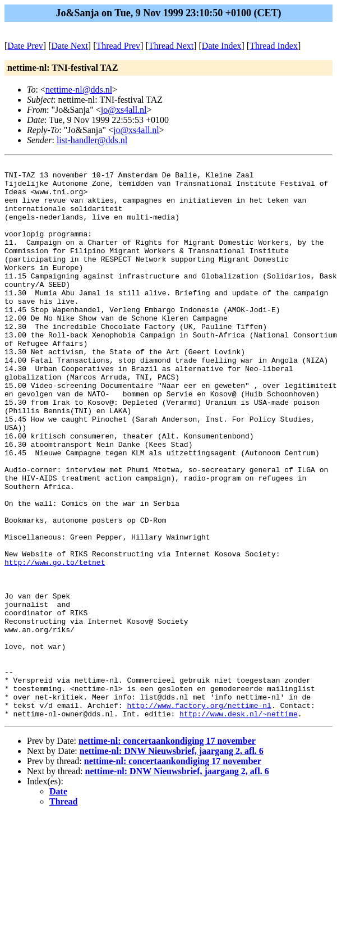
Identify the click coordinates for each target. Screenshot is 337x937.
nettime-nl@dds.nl (78, 89)
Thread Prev (118, 46)
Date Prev (25, 46)
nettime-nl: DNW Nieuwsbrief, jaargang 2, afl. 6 (172, 862)
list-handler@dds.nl (92, 140)
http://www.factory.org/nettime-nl (199, 815)
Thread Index (274, 46)
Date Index (222, 46)
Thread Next (171, 46)
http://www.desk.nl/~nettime (238, 825)
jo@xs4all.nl (124, 110)
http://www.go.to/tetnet (54, 643)
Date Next (70, 46)
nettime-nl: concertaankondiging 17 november (167, 852)
